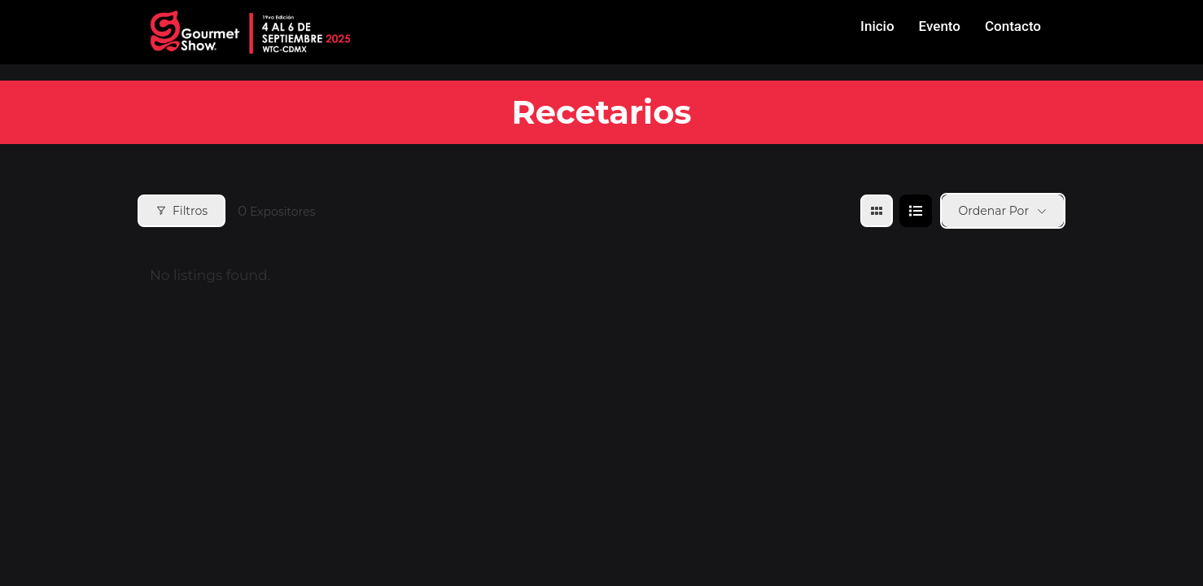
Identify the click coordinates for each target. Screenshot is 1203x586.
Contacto (1013, 26)
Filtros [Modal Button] (181, 210)
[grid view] (876, 211)
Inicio (877, 26)
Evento (939, 26)
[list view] (915, 211)
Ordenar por (994, 210)
